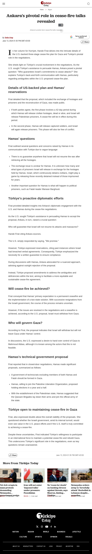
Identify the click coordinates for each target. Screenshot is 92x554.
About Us (16, 546)
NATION (15, 531)
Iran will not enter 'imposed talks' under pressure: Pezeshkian (33, 489)
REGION (31, 531)
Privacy (59, 546)
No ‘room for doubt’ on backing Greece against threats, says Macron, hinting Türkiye (57, 490)
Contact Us (41, 546)
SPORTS (38, 536)
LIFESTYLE (76, 531)
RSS (78, 546)
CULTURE (23, 536)
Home (41, 9)
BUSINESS (61, 531)
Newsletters (28, 546)
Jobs (51, 546)
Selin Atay (9, 38)
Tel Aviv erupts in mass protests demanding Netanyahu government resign (9, 490)
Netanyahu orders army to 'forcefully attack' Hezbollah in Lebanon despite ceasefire (81, 490)
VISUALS (68, 537)
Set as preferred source (78, 37)
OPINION (53, 536)
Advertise (69, 546)
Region (50, 9)
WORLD (46, 531)
